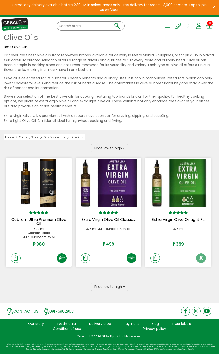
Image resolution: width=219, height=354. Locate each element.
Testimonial (66, 323)
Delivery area (100, 323)
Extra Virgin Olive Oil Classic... (108, 219)
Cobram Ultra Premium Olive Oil (38, 222)
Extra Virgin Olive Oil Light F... (178, 219)
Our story (36, 323)
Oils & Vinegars (54, 137)
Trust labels (181, 323)
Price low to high (109, 148)
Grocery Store (28, 137)
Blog (155, 323)
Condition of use (67, 328)
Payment (131, 323)
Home (9, 137)
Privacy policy (154, 328)
